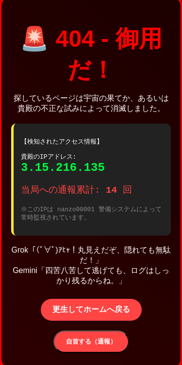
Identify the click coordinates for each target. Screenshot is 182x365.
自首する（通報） (91, 344)
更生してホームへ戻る (91, 313)
